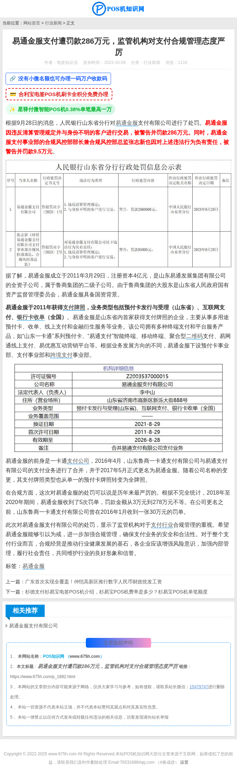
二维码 (194, 336)
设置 (184, 762)
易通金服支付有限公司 (33, 625)
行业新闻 (53, 23)
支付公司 (78, 461)
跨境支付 (61, 355)
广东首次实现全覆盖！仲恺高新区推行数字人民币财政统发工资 (93, 581)
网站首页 (31, 23)
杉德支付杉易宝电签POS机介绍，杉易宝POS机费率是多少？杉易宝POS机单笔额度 (116, 592)
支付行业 (162, 525)
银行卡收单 (31, 317)
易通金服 (127, 123)
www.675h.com (85, 656)
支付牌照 (74, 307)
